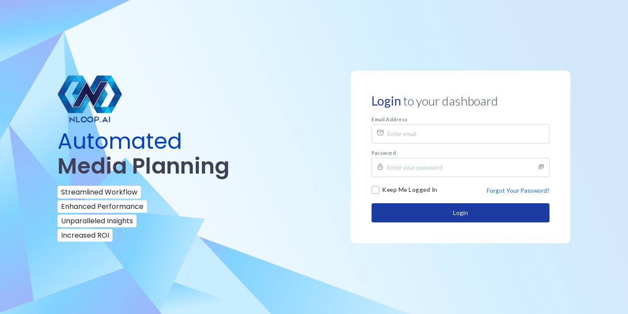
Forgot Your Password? (518, 190)
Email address (390, 119)
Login (460, 212)
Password (384, 153)
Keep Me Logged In (409, 189)
